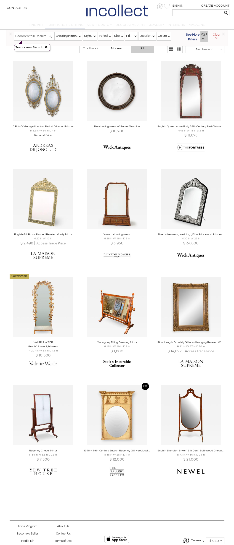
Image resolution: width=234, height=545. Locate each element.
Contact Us (17, 8)
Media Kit (27, 541)
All (142, 48)
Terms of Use (63, 541)
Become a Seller (27, 533)
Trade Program (27, 526)
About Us (63, 526)
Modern (116, 48)
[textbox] (198, 13)
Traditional (90, 48)
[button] (160, 6)
